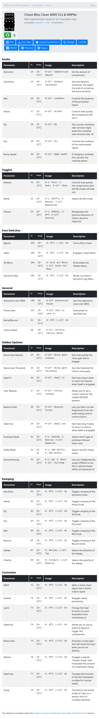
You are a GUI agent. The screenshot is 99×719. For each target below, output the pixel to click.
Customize (9, 572)
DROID (11, 48)
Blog (93, 5)
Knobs (6, 59)
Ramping (8, 479)
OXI (82, 42)
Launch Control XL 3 (47, 42)
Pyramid (27, 48)
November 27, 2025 (42, 22)
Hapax (42, 48)
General (7, 288)
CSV (10, 42)
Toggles (7, 170)
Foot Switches (11, 230)
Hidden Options (12, 342)
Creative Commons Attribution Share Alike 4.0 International (60, 713)
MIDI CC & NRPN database (16, 5)
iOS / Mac (24, 42)
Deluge (68, 42)
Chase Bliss (37, 5)
